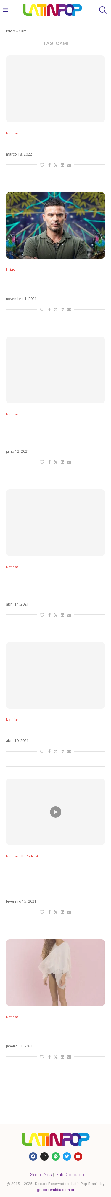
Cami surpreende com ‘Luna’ (44, 730)
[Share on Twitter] (56, 165)
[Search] (102, 10)
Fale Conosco (70, 1174)
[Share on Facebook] (49, 165)
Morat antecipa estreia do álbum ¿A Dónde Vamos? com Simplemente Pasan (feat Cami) (54, 433)
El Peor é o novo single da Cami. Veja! (55, 144)
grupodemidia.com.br (55, 1189)
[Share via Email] (69, 165)
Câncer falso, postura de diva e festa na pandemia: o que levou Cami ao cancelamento (48, 586)
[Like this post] (42, 165)
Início (10, 31)
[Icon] (55, 812)
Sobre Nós (41, 1174)
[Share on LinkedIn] (62, 165)
